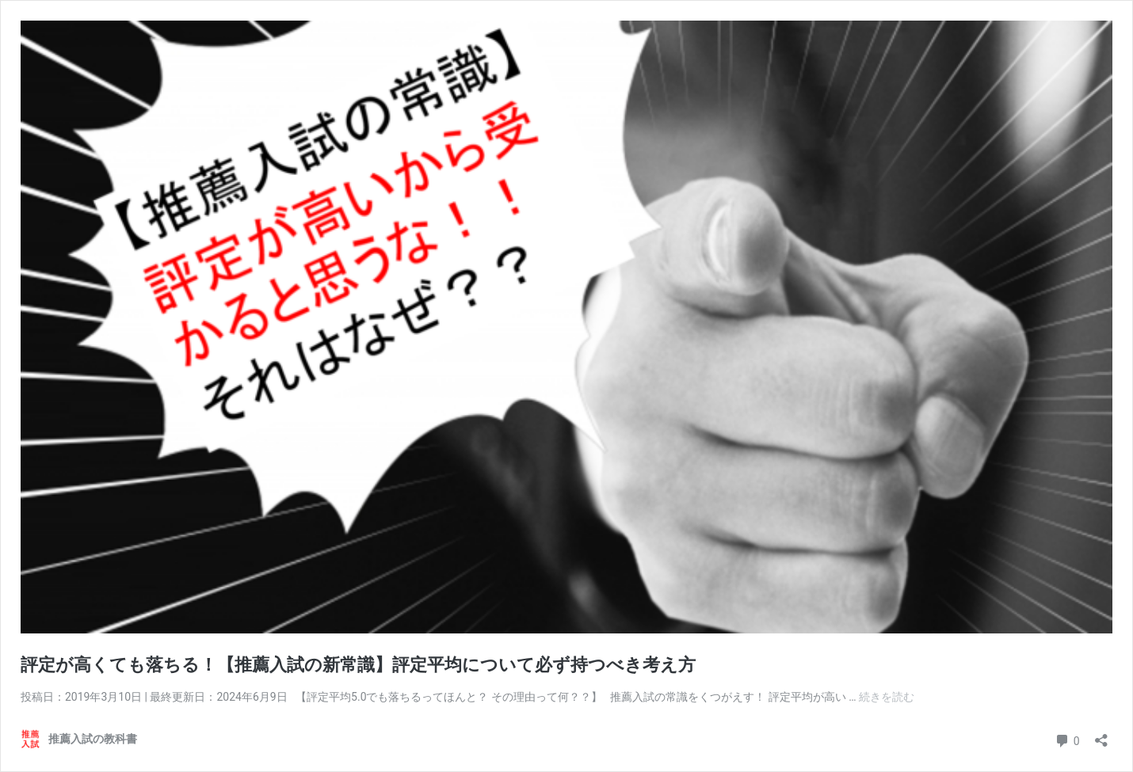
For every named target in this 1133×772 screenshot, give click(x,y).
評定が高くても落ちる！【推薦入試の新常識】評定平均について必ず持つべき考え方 (358, 665)
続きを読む (886, 696)
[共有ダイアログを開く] (1101, 735)
